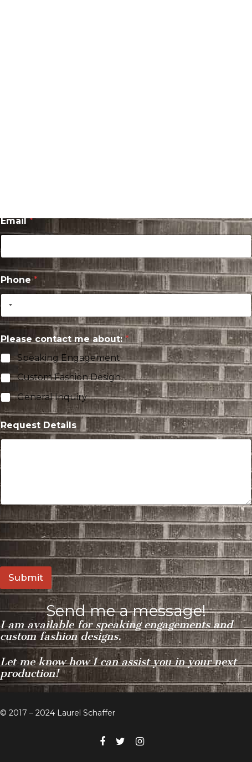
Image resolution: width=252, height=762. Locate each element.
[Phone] (126, 305)
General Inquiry (52, 397)
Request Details (38, 425)
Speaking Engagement (68, 358)
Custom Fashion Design (69, 377)
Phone (19, 280)
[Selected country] (8, 305)
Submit (25, 577)
